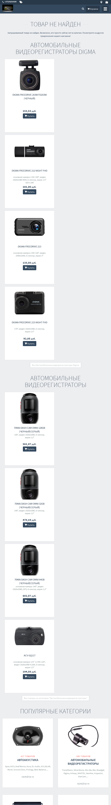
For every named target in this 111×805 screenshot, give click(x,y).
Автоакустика (27, 456)
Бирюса (21, 681)
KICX (12, 463)
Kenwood (95, 539)
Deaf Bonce (20, 463)
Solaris (84, 678)
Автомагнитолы (83, 533)
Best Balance (40, 466)
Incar (102, 539)
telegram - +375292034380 (13, 768)
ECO (71, 611)
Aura (29, 463)
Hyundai (72, 681)
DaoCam (82, 473)
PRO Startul (29, 608)
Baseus (81, 608)
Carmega (99, 608)
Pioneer (37, 542)
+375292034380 (9, 756)
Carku (98, 678)
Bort (21, 608)
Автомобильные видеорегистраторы (83, 458)
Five (31, 542)
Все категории (55, 707)
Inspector (98, 469)
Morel (10, 466)
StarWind (64, 611)
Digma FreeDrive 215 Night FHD (82, 170)
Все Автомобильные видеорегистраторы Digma (55, 213)
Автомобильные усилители (28, 533)
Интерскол (89, 611)
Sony (84, 542)
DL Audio (36, 463)
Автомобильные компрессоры (83, 602)
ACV (42, 463)
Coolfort (43, 681)
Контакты (62, 730)
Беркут (67, 608)
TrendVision (67, 466)
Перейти (28, 473)
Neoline (89, 469)
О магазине (63, 738)
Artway (73, 469)
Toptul (10, 608)
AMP (46, 539)
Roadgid (100, 466)
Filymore (13, 681)
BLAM (47, 463)
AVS (96, 611)
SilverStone (79, 466)
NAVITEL (81, 469)
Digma (66, 469)
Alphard (24, 542)
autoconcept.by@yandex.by (14, 760)
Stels (16, 608)
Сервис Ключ (42, 608)
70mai (101, 611)
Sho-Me (88, 466)
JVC (88, 539)
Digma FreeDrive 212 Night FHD (82, 94)
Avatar (41, 539)
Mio (94, 466)
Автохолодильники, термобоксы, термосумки (28, 673)
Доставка (62, 734)
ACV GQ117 (82, 352)
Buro (79, 681)
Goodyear (78, 611)
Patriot (91, 678)
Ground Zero (19, 466)
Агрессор (89, 608)
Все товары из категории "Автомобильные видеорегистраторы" (55, 394)
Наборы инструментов (27, 602)
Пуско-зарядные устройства (83, 671)
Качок (74, 608)
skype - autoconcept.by (12, 764)
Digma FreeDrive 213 (29, 170)
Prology (29, 466)
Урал (7, 463)
